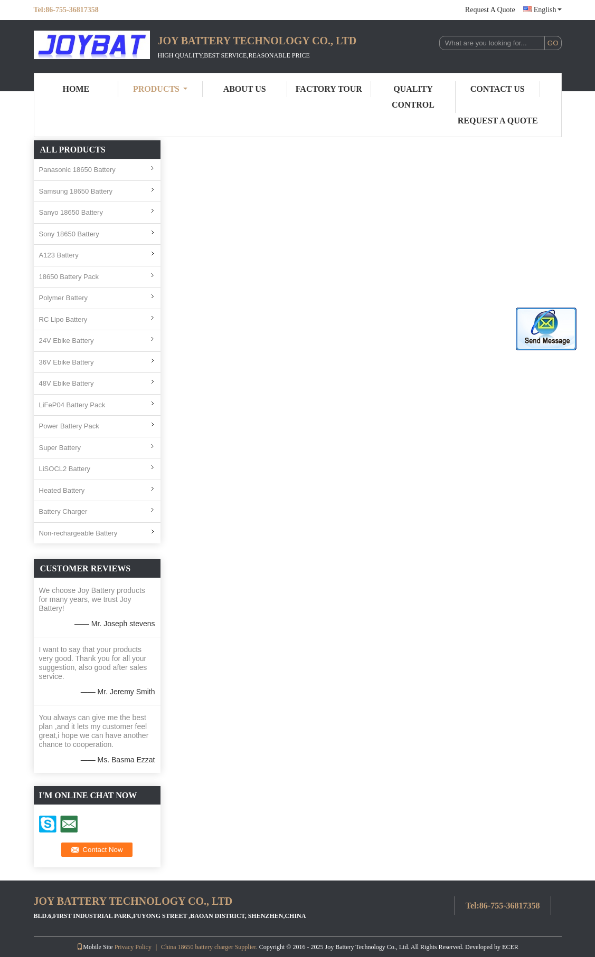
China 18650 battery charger (197, 947)
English (548, 10)
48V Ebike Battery (66, 383)
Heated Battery (62, 490)
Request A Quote (490, 10)
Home (76, 88)
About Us (244, 88)
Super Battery (60, 448)
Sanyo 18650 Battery (71, 212)
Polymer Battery (63, 298)
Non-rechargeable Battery (78, 533)
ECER (510, 947)
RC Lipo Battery (63, 319)
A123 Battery (59, 255)
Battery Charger (63, 511)
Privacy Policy (133, 947)
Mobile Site (94, 947)
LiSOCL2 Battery (65, 469)
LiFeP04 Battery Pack (72, 405)
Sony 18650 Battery (69, 234)
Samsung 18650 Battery (75, 191)
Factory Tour (329, 88)
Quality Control (413, 96)
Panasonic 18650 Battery (77, 170)
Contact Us (497, 88)
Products (160, 88)
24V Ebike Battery (66, 340)
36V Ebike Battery (66, 362)
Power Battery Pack (69, 426)
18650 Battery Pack (69, 277)
